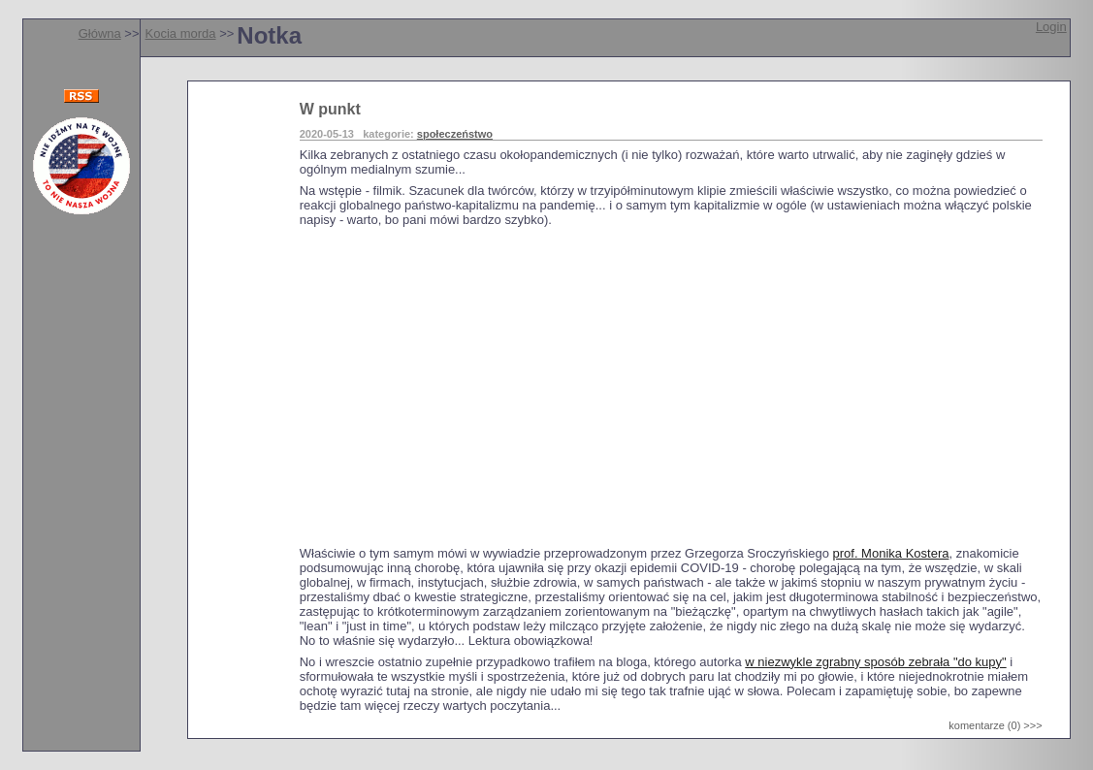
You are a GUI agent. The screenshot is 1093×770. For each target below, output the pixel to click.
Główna (100, 33)
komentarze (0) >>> (995, 725)
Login (1051, 26)
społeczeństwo (455, 134)
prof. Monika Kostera (891, 553)
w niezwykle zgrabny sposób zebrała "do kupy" (875, 662)
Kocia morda (180, 33)
